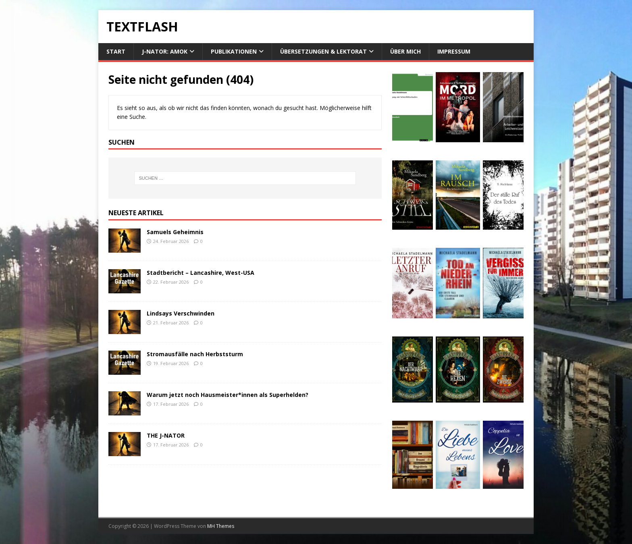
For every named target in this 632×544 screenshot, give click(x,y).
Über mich (405, 51)
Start (115, 51)
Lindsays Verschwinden (180, 313)
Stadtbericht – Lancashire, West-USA (200, 272)
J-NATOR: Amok (164, 51)
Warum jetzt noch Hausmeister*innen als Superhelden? (227, 395)
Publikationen (234, 51)
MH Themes (220, 526)
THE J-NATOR (166, 435)
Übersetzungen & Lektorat (323, 51)
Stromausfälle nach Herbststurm (195, 354)
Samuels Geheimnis (175, 232)
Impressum (453, 51)
